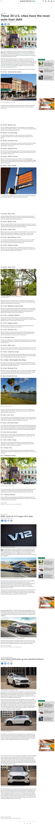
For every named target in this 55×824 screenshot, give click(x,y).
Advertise (24, 821)
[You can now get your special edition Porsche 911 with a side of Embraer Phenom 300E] (41, 77)
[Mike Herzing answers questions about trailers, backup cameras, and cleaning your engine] (41, 64)
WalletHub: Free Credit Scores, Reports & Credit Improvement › (11, 504)
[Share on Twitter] (5, 24)
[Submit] (53, 1)
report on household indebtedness (26, 53)
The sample (8, 65)
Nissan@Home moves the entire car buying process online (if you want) (49, 70)
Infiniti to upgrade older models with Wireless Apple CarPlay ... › (11, 818)
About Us (19, 821)
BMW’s (12, 640)
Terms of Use (29, 821)
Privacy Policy (34, 821)
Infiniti (3, 692)
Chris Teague (3, 518)
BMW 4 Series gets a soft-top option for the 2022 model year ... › (11, 646)
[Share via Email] (8, 521)
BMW (2, 551)
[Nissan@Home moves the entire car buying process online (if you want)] (41, 70)
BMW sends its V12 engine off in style (17, 516)
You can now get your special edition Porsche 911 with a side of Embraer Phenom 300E (48, 78)
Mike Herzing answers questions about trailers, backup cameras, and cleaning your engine (48, 64)
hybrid (14, 707)
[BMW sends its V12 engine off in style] (18, 536)
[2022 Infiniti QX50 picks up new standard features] (18, 679)
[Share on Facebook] (2, 24)
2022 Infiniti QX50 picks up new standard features (22, 659)
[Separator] (8, 24)
